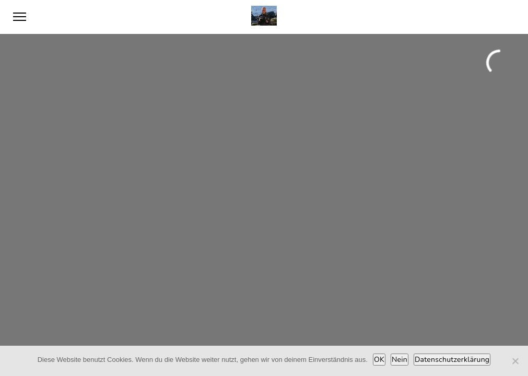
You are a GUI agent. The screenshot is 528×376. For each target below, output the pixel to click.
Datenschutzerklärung (452, 360)
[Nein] (515, 361)
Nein (399, 360)
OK (379, 360)
